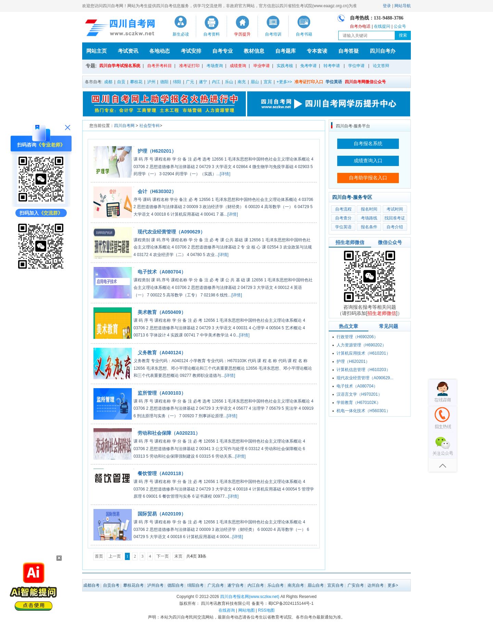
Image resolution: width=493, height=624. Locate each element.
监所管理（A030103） (162, 393)
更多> (393, 585)
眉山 (255, 81)
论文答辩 (381, 65)
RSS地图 (266, 610)
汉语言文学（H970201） (359, 394)
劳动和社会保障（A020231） (169, 433)
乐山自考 (275, 585)
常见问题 (388, 326)
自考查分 (343, 218)
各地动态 (159, 51)
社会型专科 (149, 125)
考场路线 (369, 218)
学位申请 (356, 65)
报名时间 (369, 209)
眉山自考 (315, 585)
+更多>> (284, 81)
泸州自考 (155, 585)
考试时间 (395, 209)
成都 (108, 81)
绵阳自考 (195, 585)
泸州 (151, 81)
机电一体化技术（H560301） (363, 410)
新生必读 (181, 34)
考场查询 (214, 65)
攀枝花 (136, 81)
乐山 (229, 81)
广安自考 (355, 585)
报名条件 (369, 227)
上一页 (115, 556)
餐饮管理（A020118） (162, 473)
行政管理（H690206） (357, 336)
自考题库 (285, 51)
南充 (242, 81)
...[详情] (223, 173)
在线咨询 (226, 610)
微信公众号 (390, 242)
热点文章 (348, 326)
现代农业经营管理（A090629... (365, 377)
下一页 (162, 556)
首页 (99, 556)
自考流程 (343, 209)
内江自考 (256, 585)
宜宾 (268, 81)
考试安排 (191, 51)
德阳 (164, 81)
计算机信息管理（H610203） (363, 369)
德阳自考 (175, 585)
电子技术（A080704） (162, 272)
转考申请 (332, 65)
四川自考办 (382, 51)
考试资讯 (128, 51)
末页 (178, 556)
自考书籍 (304, 34)
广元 (190, 81)
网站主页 (96, 51)
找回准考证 (394, 218)
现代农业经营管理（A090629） (171, 231)
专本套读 (317, 51)
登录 (387, 5)
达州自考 (375, 585)
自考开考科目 (159, 65)
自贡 (121, 81)
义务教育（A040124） (162, 352)
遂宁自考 (235, 585)
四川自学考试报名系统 (119, 65)
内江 (216, 81)
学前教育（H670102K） (359, 402)
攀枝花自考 (133, 585)
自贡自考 (111, 585)
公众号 (400, 26)
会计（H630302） (157, 191)
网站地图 (246, 610)
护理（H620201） (157, 151)
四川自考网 (124, 125)
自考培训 (273, 34)
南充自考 (296, 585)
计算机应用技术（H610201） (363, 353)
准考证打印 (189, 65)
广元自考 (215, 585)
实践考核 (285, 65)
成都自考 (91, 585)
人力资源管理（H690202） (361, 345)
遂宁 (203, 81)
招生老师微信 (350, 242)
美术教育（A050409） (162, 312)
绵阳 (177, 81)
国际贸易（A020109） (162, 514)
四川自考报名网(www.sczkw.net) (249, 596)
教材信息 (254, 51)
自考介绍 (395, 227)
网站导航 (402, 5)
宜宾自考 (335, 585)
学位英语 (343, 227)
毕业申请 (261, 65)
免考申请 (308, 65)
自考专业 (222, 51)
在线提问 (382, 26)
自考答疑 (348, 51)
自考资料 (211, 34)
